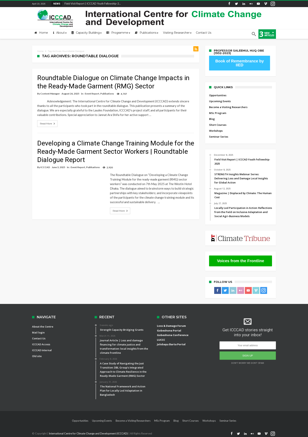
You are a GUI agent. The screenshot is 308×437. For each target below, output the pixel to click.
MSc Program (217, 113)
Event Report (92, 93)
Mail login (38, 332)
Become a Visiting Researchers (228, 107)
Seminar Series (218, 136)
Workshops (216, 130)
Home (40, 51)
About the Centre (42, 326)
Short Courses (217, 125)
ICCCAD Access (41, 344)
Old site (37, 356)
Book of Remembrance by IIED (239, 63)
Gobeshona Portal (169, 330)
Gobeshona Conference (172, 335)
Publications (107, 93)
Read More (48, 123)
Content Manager (50, 93)
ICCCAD (45, 167)
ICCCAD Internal (42, 350)
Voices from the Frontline (240, 261)
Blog (212, 119)
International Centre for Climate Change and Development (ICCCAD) (88, 433)
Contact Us (38, 338)
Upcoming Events (220, 101)
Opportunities (217, 95)
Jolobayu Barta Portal (171, 344)
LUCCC (161, 340)
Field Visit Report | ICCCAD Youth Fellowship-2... (92, 3)
